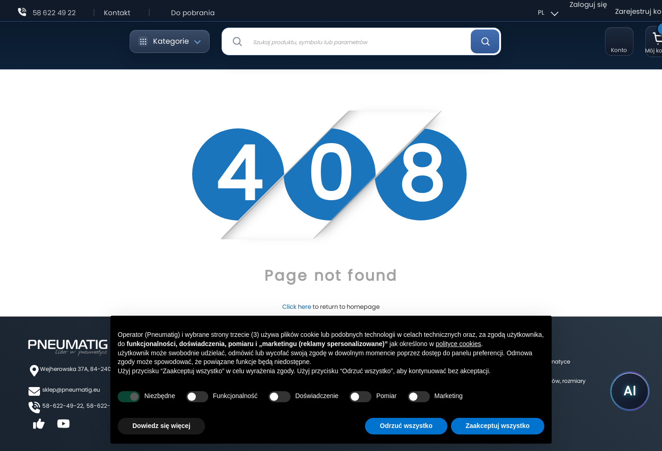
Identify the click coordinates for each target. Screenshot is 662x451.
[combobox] (361, 41)
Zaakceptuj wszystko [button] (498, 425)
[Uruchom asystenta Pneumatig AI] (629, 391)
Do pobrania (193, 12)
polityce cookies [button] (458, 343)
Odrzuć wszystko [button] (406, 425)
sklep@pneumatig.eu (71, 389)
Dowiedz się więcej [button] (161, 425)
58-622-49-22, (63, 406)
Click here (296, 306)
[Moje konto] (619, 41)
